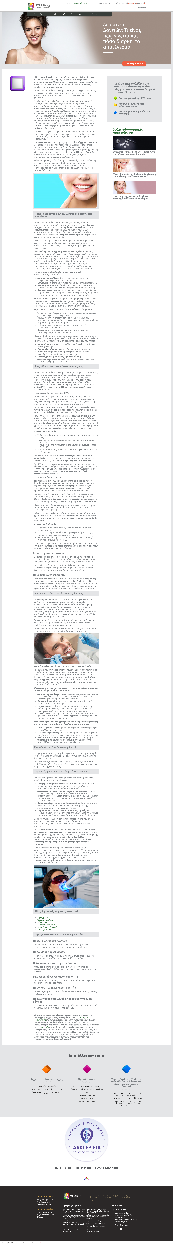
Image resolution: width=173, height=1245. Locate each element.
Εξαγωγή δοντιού (45, 930)
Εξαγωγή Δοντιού (92, 1232)
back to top (86, 1180)
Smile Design (34, 15)
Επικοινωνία (141, 8)
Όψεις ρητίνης (43, 918)
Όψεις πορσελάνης (45, 921)
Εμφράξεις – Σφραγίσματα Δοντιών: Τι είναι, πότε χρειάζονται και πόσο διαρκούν (74, 1222)
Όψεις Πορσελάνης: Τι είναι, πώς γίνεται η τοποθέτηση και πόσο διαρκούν (134, 176)
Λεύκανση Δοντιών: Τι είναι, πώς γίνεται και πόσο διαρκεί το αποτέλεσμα (97, 1217)
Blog (65, 1168)
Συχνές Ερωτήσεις (114, 1168)
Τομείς (67, 4)
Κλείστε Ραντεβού (133, 4)
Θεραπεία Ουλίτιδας (93, 1221)
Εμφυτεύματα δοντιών (47, 925)
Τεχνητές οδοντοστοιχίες (47, 1080)
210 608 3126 (120, 1210)
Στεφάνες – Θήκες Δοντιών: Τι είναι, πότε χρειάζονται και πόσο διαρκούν (134, 154)
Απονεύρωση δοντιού (47, 928)
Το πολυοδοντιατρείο (102, 4)
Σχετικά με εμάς (118, 4)
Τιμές (144, 4)
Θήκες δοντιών (44, 923)
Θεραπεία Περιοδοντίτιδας (95, 1224)
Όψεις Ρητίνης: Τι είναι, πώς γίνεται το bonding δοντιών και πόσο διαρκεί (132, 198)
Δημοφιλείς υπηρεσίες (82, 4)
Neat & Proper (40, 1243)
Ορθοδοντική (86, 1080)
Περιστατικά (85, 1168)
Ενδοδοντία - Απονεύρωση (95, 1226)
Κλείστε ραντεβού (134, 64)
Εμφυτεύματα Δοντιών (94, 1229)
